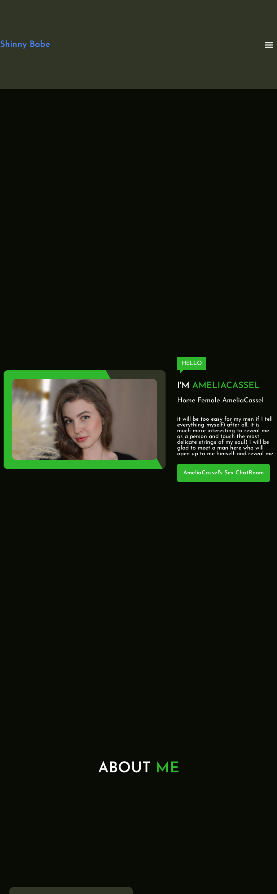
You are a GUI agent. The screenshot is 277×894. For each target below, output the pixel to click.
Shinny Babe (25, 44)
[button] (269, 44)
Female (209, 400)
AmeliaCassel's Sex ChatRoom (223, 473)
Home (186, 400)
